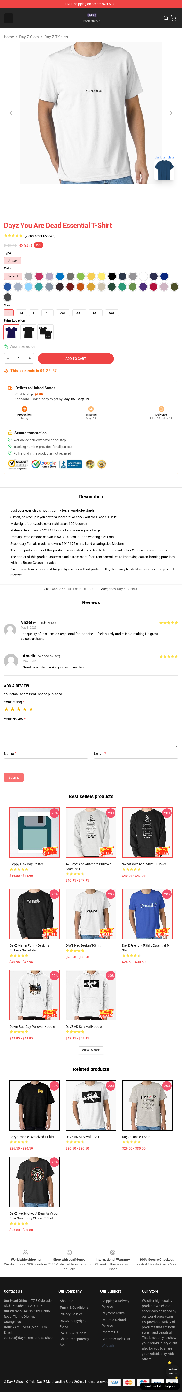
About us (66, 1301)
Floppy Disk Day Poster (26, 864)
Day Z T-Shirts (56, 37)
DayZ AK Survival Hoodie (84, 1027)
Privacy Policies (71, 1314)
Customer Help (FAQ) (117, 1339)
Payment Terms (113, 1313)
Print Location (14, 320)
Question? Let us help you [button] (160, 1386)
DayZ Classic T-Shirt (136, 1137)
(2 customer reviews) (40, 236)
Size (7, 305)
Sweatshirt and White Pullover (144, 864)
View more (91, 1050)
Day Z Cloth (29, 37)
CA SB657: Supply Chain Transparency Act (74, 1338)
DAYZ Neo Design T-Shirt (83, 945)
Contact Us (110, 1332)
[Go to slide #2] (91, 194)
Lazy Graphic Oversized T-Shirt (31, 1137)
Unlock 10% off (173, 1371)
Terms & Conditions (74, 1307)
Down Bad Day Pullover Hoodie (32, 1027)
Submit (14, 777)
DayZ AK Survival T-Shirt (83, 1137)
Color (8, 268)
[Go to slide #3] (115, 194)
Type (7, 253)
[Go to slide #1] (66, 194)
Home (9, 37)
